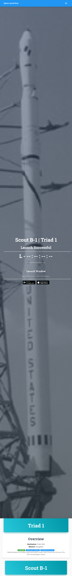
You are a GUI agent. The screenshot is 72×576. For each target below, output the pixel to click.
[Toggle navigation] (66, 3)
